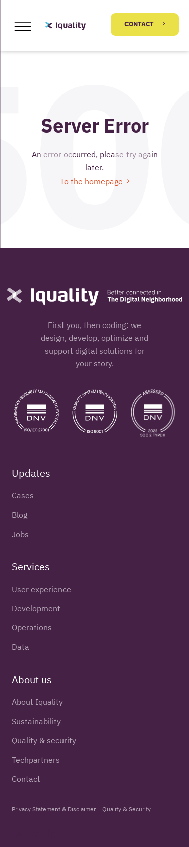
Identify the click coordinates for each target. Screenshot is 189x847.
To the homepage (94, 181)
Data (20, 647)
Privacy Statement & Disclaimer (54, 809)
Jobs (20, 534)
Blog (19, 515)
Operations (32, 627)
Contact (144, 24)
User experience (41, 589)
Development (36, 608)
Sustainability (36, 721)
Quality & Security (126, 809)
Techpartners (36, 760)
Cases (23, 495)
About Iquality (37, 702)
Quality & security (44, 740)
